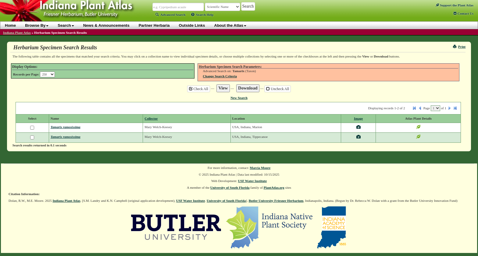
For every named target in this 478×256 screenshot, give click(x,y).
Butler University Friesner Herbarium (276, 200)
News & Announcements (106, 25)
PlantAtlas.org (274, 187)
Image (358, 118)
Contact (463, 13)
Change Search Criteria (220, 76)
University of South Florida (230, 187)
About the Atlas (230, 25)
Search (66, 25)
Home (10, 25)
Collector (151, 118)
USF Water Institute (252, 181)
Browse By (36, 25)
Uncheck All (277, 89)
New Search (239, 98)
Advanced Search (170, 14)
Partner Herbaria (154, 25)
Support (454, 5)
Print (459, 46)
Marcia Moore (260, 168)
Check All (198, 89)
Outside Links (192, 25)
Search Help (202, 14)
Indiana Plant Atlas (17, 32)
